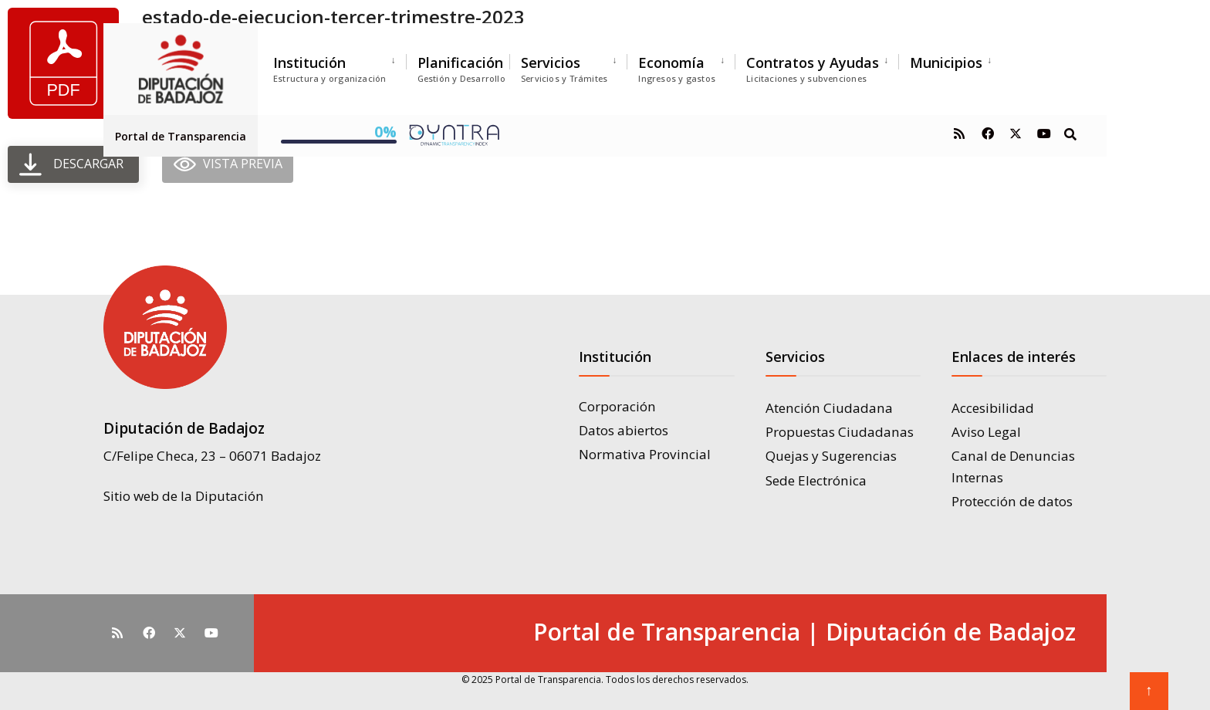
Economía (676, 68)
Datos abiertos (623, 430)
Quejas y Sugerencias (831, 456)
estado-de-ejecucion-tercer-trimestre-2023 (333, 16)
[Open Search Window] (1069, 133)
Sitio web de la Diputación (183, 494)
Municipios (946, 62)
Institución (330, 68)
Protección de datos (1012, 501)
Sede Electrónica (816, 480)
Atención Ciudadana (829, 408)
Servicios (564, 68)
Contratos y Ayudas (812, 68)
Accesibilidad (992, 408)
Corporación (617, 406)
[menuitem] (339, 66)
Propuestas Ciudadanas (840, 432)
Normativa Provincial (645, 454)
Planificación (461, 68)
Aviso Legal (986, 432)
